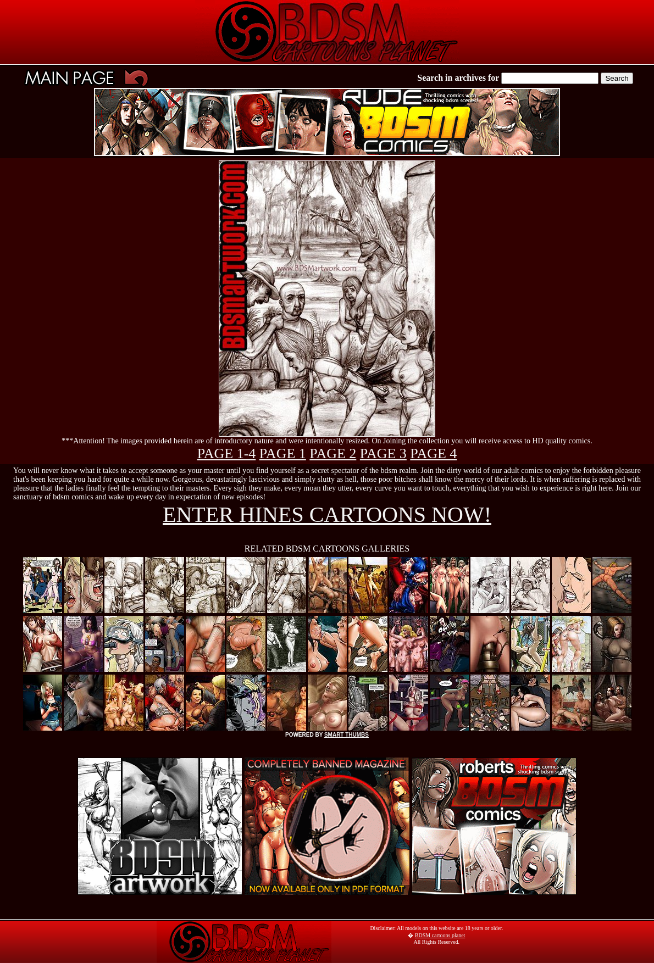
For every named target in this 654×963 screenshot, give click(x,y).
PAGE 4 (433, 453)
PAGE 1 (282, 453)
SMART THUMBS (346, 735)
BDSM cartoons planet (440, 935)
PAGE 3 (383, 453)
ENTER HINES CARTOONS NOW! (327, 514)
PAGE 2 (332, 453)
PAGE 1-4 (226, 453)
